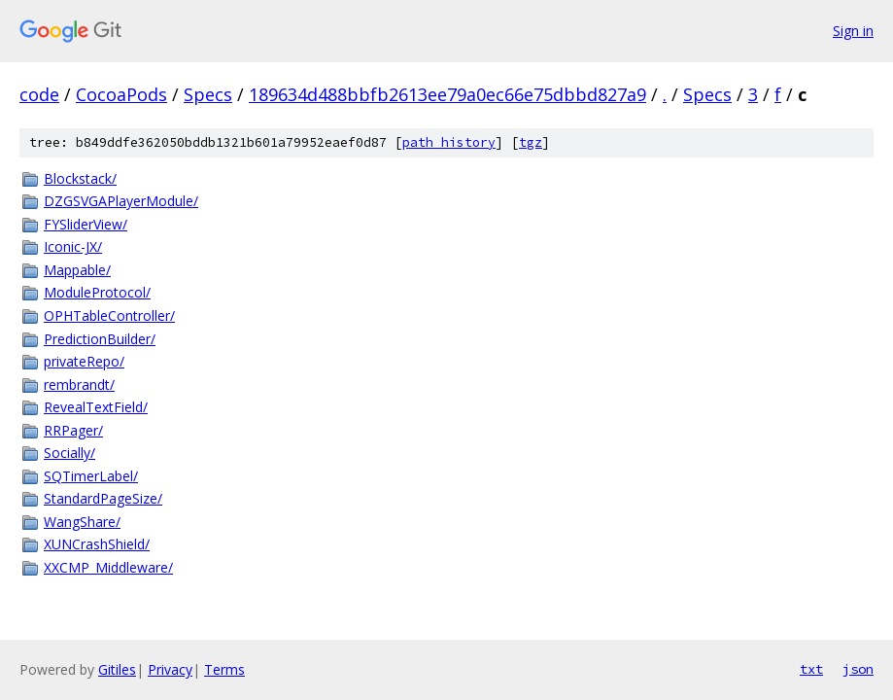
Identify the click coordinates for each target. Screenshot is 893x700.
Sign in (853, 30)
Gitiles (117, 669)
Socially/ (69, 452)
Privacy (170, 669)
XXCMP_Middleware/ (108, 567)
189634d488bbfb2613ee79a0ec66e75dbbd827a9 (447, 94)
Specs (208, 94)
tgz (530, 142)
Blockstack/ (80, 178)
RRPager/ (73, 430)
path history (449, 142)
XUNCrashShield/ (97, 544)
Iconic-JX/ (73, 246)
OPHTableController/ (109, 315)
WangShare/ (82, 521)
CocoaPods (121, 94)
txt (811, 669)
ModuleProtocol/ (97, 292)
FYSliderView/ (85, 224)
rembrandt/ (79, 384)
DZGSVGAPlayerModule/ (121, 201)
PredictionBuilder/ (99, 339)
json (858, 669)
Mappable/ (77, 270)
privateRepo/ (84, 361)
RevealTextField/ (96, 407)
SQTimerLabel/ (91, 476)
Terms (224, 669)
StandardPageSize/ (103, 498)
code (39, 94)
